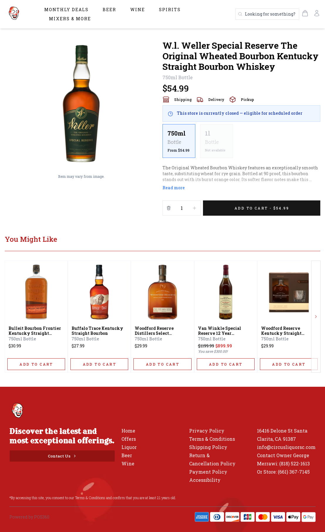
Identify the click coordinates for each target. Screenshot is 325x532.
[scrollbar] (241, 143)
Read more (173, 187)
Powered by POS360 (29, 517)
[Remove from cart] (168, 208)
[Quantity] (182, 208)
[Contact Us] (62, 456)
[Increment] (194, 208)
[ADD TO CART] (36, 364)
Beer (109, 9)
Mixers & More (70, 18)
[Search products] (267, 14)
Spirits (170, 9)
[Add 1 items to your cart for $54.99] (261, 208)
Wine (137, 9)
